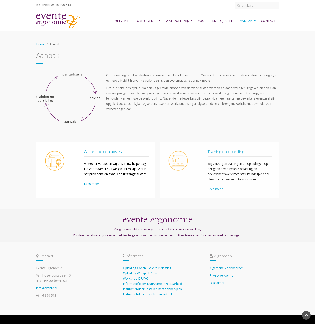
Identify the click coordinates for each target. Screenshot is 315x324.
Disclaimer (217, 283)
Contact (268, 21)
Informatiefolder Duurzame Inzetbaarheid (152, 284)
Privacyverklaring (221, 275)
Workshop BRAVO (136, 278)
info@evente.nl (46, 288)
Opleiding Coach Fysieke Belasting (147, 268)
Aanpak (246, 21)
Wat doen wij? (177, 21)
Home (40, 44)
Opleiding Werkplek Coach (141, 273)
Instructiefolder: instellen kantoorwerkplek (152, 289)
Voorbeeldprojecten (215, 21)
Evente (122, 21)
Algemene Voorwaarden (227, 268)
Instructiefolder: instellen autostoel (147, 294)
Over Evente (147, 21)
